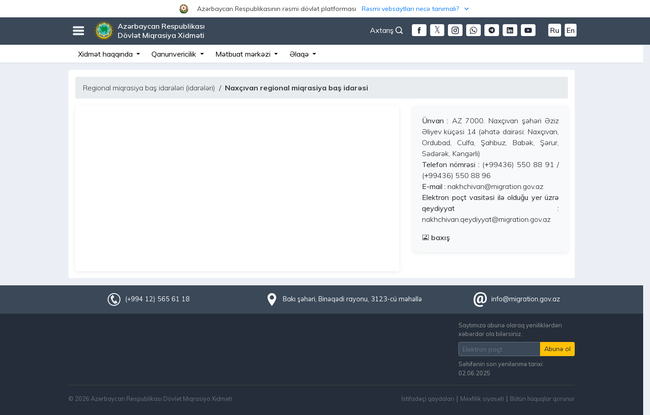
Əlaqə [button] (300, 53)
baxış (436, 237)
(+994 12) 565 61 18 (157, 299)
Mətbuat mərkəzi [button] (243, 53)
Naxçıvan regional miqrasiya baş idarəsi (296, 87)
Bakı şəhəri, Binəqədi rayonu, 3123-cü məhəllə (352, 299)
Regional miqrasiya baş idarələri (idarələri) (149, 87)
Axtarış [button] (386, 30)
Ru (554, 30)
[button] (325, 8)
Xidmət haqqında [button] (106, 53)
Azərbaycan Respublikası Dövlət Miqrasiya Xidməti (161, 30)
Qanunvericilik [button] (174, 53)
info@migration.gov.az (525, 299)
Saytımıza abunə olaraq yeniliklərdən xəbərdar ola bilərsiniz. (510, 329)
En (571, 30)
